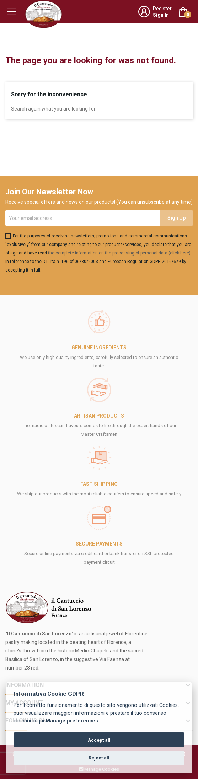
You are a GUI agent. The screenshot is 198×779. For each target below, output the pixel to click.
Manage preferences (72, 721)
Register (162, 8)
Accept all (99, 740)
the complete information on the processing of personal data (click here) (119, 253)
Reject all (99, 758)
